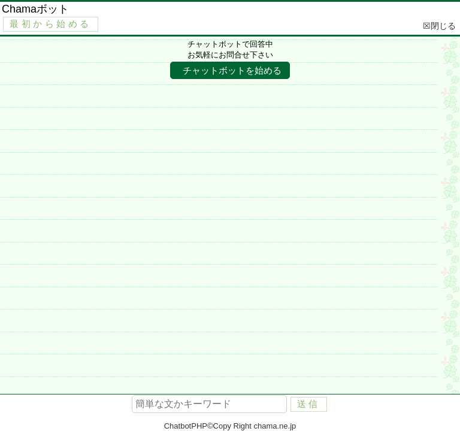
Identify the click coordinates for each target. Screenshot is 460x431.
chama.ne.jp (274, 425)
